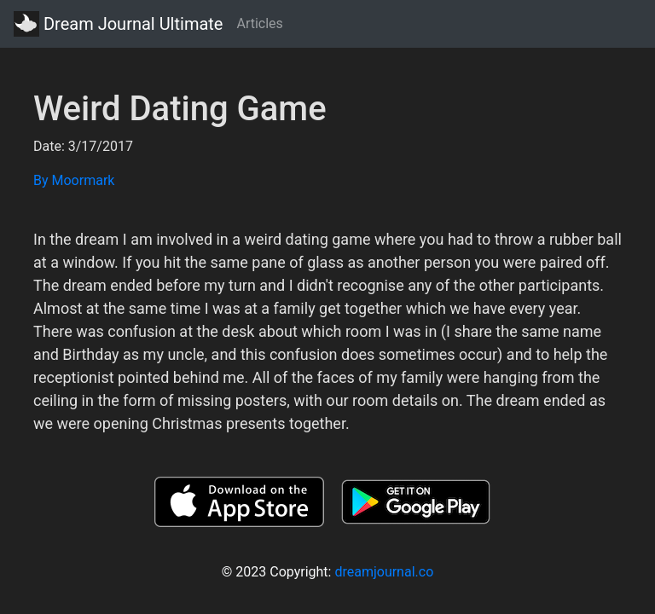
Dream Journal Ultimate (118, 24)
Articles (259, 23)
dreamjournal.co (383, 572)
